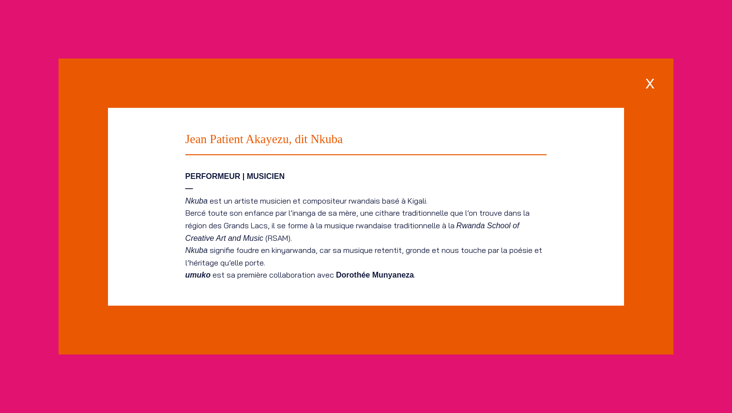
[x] (650, 82)
